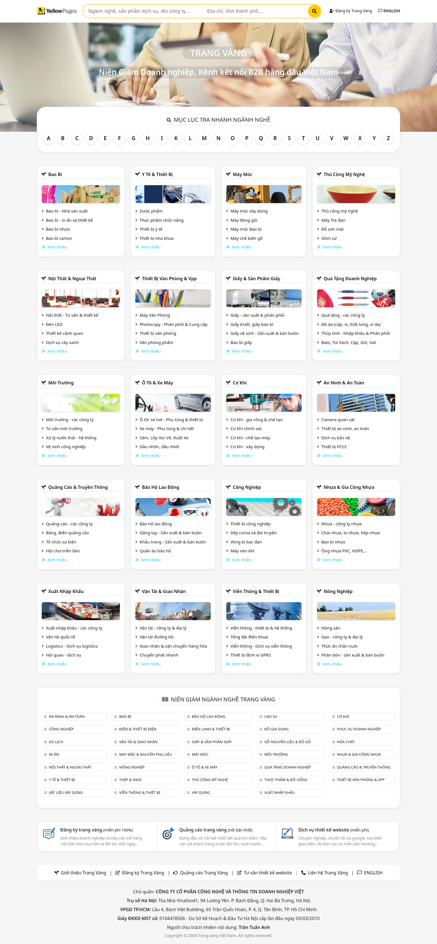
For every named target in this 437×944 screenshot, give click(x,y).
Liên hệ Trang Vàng (328, 873)
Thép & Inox (130, 779)
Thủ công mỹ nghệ (344, 174)
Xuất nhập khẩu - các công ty (74, 628)
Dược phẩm (151, 211)
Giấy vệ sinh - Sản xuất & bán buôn (264, 333)
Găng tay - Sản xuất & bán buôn (171, 532)
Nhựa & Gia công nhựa (349, 487)
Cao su (270, 716)
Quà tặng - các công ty (343, 315)
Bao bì (55, 174)
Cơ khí (240, 383)
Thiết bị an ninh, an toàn (345, 428)
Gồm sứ (329, 238)
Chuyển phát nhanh (159, 655)
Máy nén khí (242, 550)
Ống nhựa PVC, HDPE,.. (343, 550)
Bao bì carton (59, 238)
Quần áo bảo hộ (155, 550)
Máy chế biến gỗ (246, 238)
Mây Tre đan (333, 220)
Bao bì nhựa (58, 229)
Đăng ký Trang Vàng (350, 10)
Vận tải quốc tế (60, 637)
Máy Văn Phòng (155, 315)
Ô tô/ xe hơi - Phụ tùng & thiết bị (171, 419)
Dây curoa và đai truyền (253, 532)
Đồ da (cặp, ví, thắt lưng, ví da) (350, 324)
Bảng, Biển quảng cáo (67, 532)
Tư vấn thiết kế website (268, 873)
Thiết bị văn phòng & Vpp (169, 278)
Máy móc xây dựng (249, 211)
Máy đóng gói (243, 220)
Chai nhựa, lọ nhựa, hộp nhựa (350, 532)
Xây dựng (201, 792)
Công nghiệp (247, 487)
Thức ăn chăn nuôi (339, 646)
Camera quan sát (338, 419)
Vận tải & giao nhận (164, 591)
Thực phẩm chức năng (162, 220)
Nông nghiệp (338, 591)
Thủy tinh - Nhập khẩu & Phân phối (355, 333)
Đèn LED (54, 324)
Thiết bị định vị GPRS (250, 655)
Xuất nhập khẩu (66, 591)
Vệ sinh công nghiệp (66, 446)
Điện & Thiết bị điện (138, 728)
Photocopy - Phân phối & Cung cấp (174, 324)
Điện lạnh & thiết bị (211, 728)
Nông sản (330, 628)
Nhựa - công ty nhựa (341, 523)
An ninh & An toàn (344, 383)
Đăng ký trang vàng (96, 830)
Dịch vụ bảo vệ (335, 437)
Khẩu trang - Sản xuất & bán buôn (173, 542)
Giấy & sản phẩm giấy (256, 278)
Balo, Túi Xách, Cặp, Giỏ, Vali (348, 342)
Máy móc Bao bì (246, 229)
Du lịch (56, 741)
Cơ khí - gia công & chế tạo (256, 419)
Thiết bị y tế (151, 229)
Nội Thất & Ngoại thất (72, 278)
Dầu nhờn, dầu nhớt (159, 446)
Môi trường (61, 383)
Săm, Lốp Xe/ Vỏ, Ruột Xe (164, 437)
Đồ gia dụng (276, 728)
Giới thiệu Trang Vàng (83, 873)
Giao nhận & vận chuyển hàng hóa (173, 646)
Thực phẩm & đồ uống (285, 779)
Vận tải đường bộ (156, 637)
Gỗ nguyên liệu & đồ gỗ (287, 741)
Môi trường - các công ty (70, 419)
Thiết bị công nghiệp (250, 523)
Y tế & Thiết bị (157, 174)
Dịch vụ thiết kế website (333, 830)
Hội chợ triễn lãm (63, 550)
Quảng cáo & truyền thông (78, 487)
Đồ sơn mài (332, 229)
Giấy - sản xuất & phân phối (257, 315)
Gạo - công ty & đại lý (342, 637)
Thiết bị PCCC (334, 446)
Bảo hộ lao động (160, 487)
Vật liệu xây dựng (65, 792)
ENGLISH (389, 10)
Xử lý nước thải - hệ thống (71, 437)
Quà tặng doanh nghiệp (350, 278)
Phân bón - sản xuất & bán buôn (352, 655)
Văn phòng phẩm (156, 342)
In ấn (54, 754)
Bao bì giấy (241, 342)
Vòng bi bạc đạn (246, 542)
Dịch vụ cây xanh (62, 342)
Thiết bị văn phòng (158, 333)
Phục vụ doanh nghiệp (359, 728)
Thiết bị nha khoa (157, 238)
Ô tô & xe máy (157, 383)
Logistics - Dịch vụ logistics (72, 646)
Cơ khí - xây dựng (247, 446)
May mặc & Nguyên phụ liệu (145, 754)
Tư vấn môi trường (64, 428)
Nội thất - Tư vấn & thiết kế (72, 315)
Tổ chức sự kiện (61, 542)
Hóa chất (346, 741)
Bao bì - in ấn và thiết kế (69, 220)
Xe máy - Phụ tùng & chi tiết (167, 428)
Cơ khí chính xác (246, 428)
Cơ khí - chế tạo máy (250, 437)
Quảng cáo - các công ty (69, 523)
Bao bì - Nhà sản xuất (67, 211)
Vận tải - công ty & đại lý (163, 628)
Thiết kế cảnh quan (64, 333)
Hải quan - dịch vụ (63, 655)
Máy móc (242, 174)
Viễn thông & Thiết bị (256, 591)
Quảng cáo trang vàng (215, 830)
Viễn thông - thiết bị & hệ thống (261, 628)
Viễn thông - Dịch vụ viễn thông (261, 646)
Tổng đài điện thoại (249, 637)
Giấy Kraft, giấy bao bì (251, 324)
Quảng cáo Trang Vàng (204, 873)
